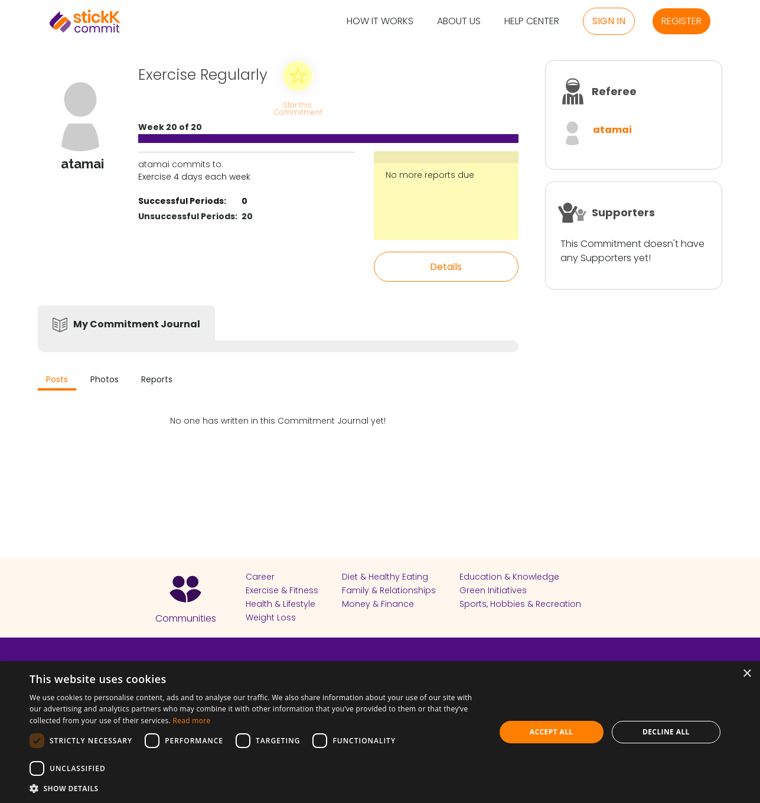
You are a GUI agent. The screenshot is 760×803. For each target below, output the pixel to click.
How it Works (380, 21)
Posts (57, 379)
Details (446, 267)
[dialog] (380, 732)
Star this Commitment (297, 108)
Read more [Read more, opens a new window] (191, 721)
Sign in (608, 21)
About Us (459, 21)
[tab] (57, 381)
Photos (104, 379)
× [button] (746, 673)
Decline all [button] (666, 732)
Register (681, 21)
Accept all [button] (551, 732)
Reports (156, 379)
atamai (612, 129)
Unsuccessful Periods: (187, 216)
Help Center (531, 21)
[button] (255, 788)
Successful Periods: (182, 201)
